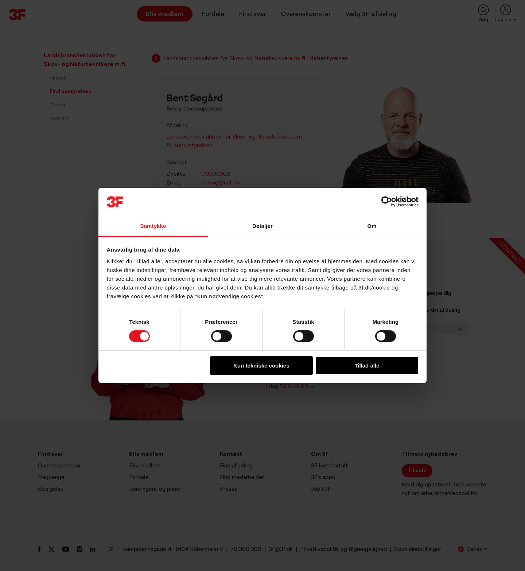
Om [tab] (371, 226)
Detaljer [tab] (262, 226)
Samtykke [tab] (153, 226)
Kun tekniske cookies (261, 365)
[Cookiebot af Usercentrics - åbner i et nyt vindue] (387, 201)
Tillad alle (366, 365)
